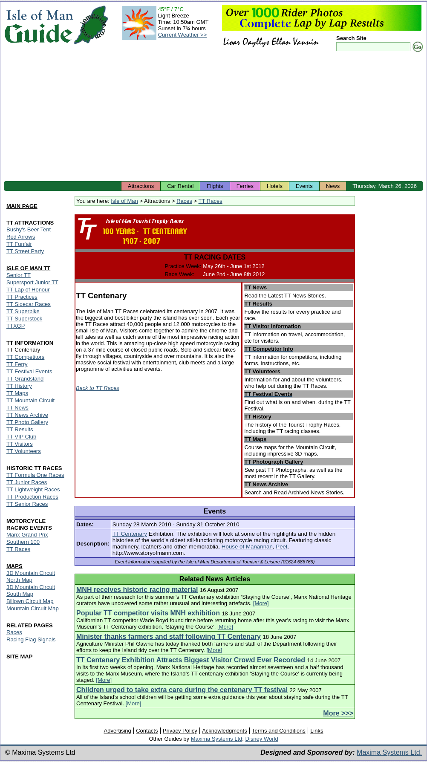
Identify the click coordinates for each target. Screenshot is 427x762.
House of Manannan (247, 546)
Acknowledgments (224, 730)
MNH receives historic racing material (137, 589)
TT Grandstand (24, 378)
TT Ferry (17, 364)
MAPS (14, 566)
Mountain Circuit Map (32, 608)
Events (304, 186)
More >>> (338, 713)
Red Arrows (20, 237)
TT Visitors (19, 444)
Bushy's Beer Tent (28, 229)
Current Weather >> (182, 35)
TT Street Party (25, 251)
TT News (17, 407)
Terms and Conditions (279, 730)
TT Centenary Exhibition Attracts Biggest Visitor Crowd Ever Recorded (190, 660)
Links (316, 730)
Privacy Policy (180, 730)
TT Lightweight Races (33, 489)
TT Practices (22, 297)
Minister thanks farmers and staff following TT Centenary (168, 636)
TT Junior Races (26, 482)
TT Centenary (130, 534)
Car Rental (180, 186)
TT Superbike (23, 311)
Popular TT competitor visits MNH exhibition (148, 613)
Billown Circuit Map (30, 601)
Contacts (147, 730)
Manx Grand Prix (27, 534)
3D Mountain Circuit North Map (30, 576)
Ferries (245, 186)
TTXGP (15, 326)
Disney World (261, 739)
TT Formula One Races (35, 475)
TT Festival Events (29, 371)
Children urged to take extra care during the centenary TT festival (182, 689)
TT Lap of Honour (28, 289)
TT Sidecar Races (28, 304)
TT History (19, 386)
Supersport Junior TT (32, 282)
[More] (261, 603)
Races (184, 201)
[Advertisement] (213, 117)
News (333, 186)
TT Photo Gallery (27, 422)
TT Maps (17, 393)
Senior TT (18, 275)
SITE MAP (19, 656)
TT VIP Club (21, 436)
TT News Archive (27, 415)
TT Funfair (19, 244)
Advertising (117, 730)
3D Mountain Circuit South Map (30, 590)
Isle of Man (124, 201)
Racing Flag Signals (31, 639)
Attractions (141, 186)
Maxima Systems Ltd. (389, 752)
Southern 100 (23, 542)
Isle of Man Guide (38, 25)
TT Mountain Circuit (30, 400)
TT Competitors (25, 357)
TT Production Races (32, 497)
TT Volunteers (23, 451)
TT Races (210, 201)
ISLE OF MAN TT (28, 268)
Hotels (275, 186)
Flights (215, 186)
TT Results (19, 429)
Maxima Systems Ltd (216, 739)
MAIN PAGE (22, 206)
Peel (281, 546)
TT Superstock (24, 318)
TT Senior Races (27, 504)
